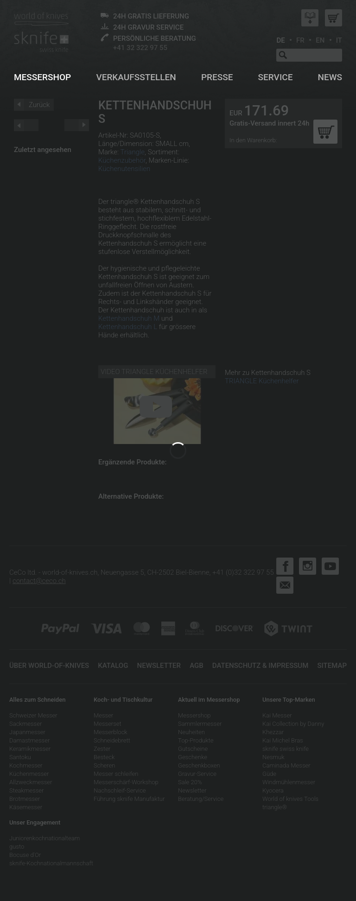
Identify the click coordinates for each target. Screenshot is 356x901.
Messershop (42, 77)
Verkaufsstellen (136, 77)
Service (275, 77)
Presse (217, 77)
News (330, 77)
